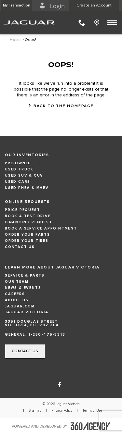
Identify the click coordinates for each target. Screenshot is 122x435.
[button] (16, 5)
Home (15, 40)
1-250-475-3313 (46, 334)
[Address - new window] (61, 323)
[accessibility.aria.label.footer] (90, 426)
